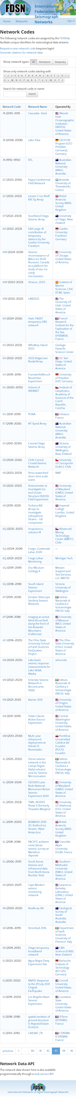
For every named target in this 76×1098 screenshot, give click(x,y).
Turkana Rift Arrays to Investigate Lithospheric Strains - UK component (35, 514)
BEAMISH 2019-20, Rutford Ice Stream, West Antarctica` (38, 827)
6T (4, 423)
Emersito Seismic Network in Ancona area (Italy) (38, 685)
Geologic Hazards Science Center (64, 349)
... (25, 1051)
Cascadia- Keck (37, 113)
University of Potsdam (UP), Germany (64, 378)
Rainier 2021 (35, 699)
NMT (58, 473)
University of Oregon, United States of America (63, 705)
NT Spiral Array (37, 423)
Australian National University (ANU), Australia (63, 166)
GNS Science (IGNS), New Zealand (64, 951)
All (33, 62)
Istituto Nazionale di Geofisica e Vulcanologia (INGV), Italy (63, 604)
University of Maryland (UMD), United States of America (64, 492)
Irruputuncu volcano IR (35, 530)
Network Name (37, 107)
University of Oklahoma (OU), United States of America (63, 809)
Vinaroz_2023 (36, 282)
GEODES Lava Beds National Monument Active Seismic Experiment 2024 (39, 789)
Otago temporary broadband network (38, 951)
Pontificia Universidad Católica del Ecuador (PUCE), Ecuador (62, 744)
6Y (4, 216)
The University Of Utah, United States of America (63, 305)
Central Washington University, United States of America (63, 723)
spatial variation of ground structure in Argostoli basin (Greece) (39, 1022)
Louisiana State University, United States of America (63, 1003)
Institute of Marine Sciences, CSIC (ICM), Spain (64, 287)
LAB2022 (33, 298)
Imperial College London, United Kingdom (64, 511)
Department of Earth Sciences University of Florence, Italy (64, 935)
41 (40, 1051)
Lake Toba (34, 140)
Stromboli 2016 (37, 928)
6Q (4, 529)
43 (56, 1051)
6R (4, 460)
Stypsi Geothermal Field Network (39, 181)
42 (48, 1051)
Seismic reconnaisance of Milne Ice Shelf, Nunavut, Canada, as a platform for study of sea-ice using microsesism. (39, 264)
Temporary (60, 62)
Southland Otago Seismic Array (38, 217)
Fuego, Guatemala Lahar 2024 (39, 550)
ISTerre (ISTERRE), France (61, 1020)
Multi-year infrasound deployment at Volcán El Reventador (37, 742)
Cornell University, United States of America (63, 986)
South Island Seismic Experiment (35, 588)
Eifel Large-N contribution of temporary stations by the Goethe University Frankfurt (39, 237)
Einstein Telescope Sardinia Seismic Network (39, 601)
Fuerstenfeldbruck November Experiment (39, 378)
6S (4, 443)
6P (4, 597)
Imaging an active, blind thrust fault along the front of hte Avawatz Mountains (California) (39, 625)
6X (4, 229)
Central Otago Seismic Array (36, 445)
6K (4, 885)
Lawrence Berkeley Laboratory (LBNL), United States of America (64, 893)
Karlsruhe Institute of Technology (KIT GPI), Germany (63, 967)
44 (63, 1051)
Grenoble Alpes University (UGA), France (63, 847)
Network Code (12, 107)
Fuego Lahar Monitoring (35, 560)
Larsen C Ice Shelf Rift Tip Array (39, 198)
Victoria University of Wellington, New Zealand (63, 448)
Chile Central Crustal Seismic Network (37, 463)
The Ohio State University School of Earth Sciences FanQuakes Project (38, 647)
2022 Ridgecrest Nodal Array (37, 360)
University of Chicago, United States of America (63, 257)
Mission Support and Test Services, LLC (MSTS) (63, 573)
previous (8, 1051)
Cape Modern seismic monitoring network (36, 890)
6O (4, 640)
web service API (44, 1074)
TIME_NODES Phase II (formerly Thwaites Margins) (39, 806)
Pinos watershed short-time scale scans (38, 476)
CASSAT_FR (35, 1033)
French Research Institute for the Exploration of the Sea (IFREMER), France (64, 329)
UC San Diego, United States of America (63, 363)
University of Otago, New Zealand (64, 219)
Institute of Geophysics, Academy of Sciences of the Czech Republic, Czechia (64, 398)
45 (71, 1051)
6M (5, 736)
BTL (30, 160)
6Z (4, 180)
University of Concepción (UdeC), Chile (64, 463)
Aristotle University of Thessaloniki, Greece (63, 185)
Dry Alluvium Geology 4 (36, 569)
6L (4, 759)
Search (32, 94)
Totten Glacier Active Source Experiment (36, 720)
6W (5, 252)
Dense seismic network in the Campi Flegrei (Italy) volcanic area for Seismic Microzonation (37, 767)
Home (7, 21)
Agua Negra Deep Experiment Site (38, 962)
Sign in (71, 21)
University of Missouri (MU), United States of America (63, 623)
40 (32, 1051)
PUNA (31, 414)
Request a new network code (17, 48)
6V (4, 318)
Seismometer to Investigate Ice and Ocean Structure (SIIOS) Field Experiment (38, 492)
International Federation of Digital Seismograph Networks (38, 1092)
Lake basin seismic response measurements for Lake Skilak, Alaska (39, 667)
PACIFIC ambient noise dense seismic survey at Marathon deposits (38, 848)
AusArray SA (36, 908)
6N (4, 660)
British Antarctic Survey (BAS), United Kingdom (63, 203)
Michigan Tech (64, 558)
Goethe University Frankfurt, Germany (61, 234)
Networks (22, 21)
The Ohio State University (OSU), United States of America (64, 647)
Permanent (44, 62)
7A (4, 113)
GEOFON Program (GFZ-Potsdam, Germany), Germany (64, 147)
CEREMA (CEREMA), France (62, 1037)
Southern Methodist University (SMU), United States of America (63, 870)
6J (4, 960)
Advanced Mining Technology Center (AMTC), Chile (64, 535)
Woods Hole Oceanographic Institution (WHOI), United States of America (64, 124)
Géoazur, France (62, 416)
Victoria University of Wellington (63, 588)
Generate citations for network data (21, 52)
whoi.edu (61, 660)
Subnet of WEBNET (34, 389)
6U (4, 387)
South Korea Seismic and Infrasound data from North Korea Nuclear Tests (38, 868)
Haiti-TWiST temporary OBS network (37, 322)
